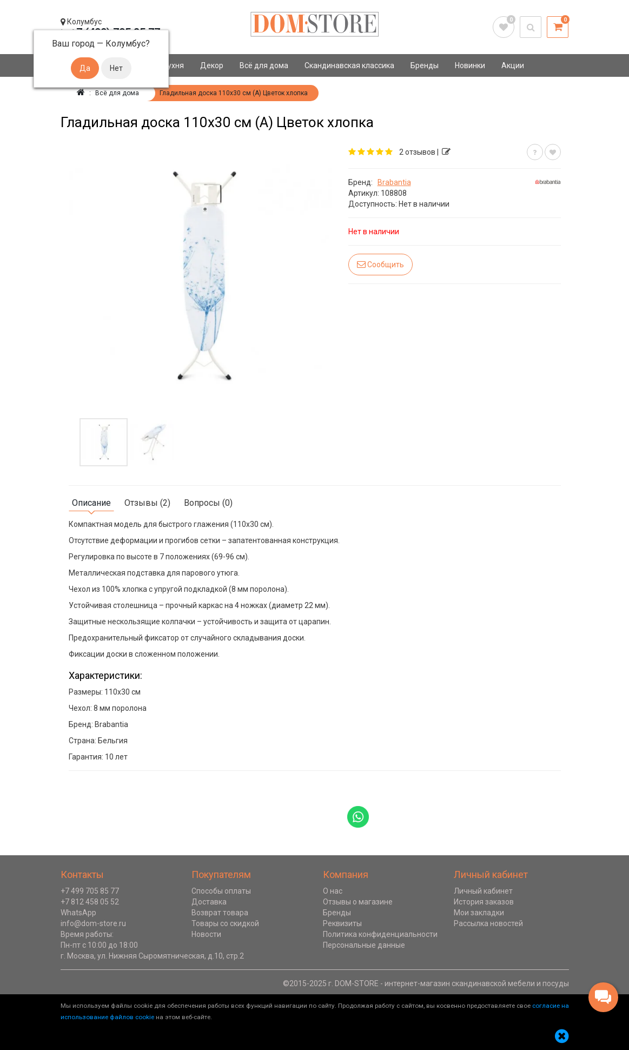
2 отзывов (417, 152)
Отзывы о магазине (358, 901)
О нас (332, 891)
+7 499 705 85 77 (90, 891)
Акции (512, 65)
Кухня (173, 65)
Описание (91, 503)
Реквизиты (342, 923)
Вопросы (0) (208, 503)
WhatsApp (78, 912)
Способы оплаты (221, 891)
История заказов (484, 901)
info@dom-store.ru (93, 923)
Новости (206, 934)
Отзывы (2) (147, 503)
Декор (211, 65)
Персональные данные (364, 945)
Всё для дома (264, 65)
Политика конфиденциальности (380, 934)
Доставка (209, 901)
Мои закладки (479, 912)
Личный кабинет (483, 891)
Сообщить (380, 264)
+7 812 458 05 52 (90, 901)
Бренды (424, 65)
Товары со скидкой (225, 923)
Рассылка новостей (488, 923)
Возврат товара (219, 912)
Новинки (470, 65)
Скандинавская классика (349, 65)
